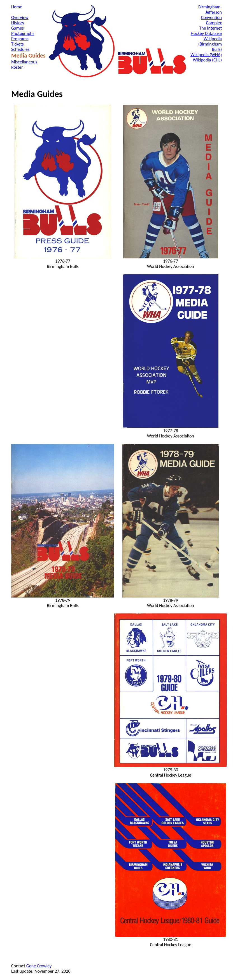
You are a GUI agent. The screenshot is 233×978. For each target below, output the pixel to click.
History (17, 22)
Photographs (22, 33)
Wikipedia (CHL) (207, 60)
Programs (20, 38)
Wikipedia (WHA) (206, 54)
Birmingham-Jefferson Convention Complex (210, 14)
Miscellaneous (24, 62)
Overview (20, 17)
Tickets (17, 44)
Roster (17, 67)
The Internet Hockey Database (206, 30)
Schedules (20, 49)
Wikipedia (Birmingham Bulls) (210, 44)
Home (16, 6)
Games (17, 28)
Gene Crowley (39, 966)
